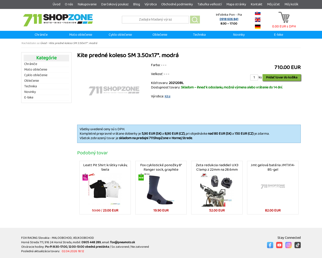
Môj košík (291, 4)
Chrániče (41, 35)
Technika (199, 35)
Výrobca (150, 4)
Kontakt (257, 4)
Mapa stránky (236, 4)
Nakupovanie (87, 4)
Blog (136, 4)
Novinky (239, 35)
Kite (167, 96)
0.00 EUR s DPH (284, 24)
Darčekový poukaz (115, 4)
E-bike (278, 35)
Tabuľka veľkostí (209, 4)
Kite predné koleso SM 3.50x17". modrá (73, 43)
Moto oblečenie (80, 35)
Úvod (56, 4)
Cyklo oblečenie (120, 35)
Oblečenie (160, 35)
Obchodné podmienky (177, 4)
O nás (69, 4)
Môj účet (273, 4)
